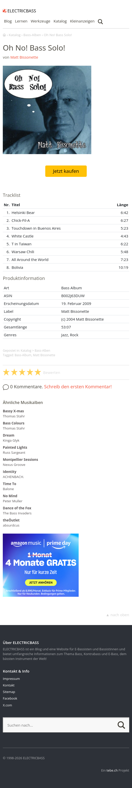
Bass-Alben (42, 350)
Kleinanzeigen (82, 20)
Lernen (21, 20)
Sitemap (9, 691)
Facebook (10, 698)
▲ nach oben (117, 614)
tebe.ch (112, 770)
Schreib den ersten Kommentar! (78, 387)
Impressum (11, 678)
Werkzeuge (40, 20)
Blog (8, 20)
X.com (7, 705)
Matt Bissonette (24, 57)
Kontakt (8, 685)
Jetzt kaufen (66, 171)
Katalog (60, 20)
